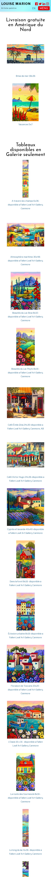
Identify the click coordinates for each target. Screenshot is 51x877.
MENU (44, 8)
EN (33, 8)
